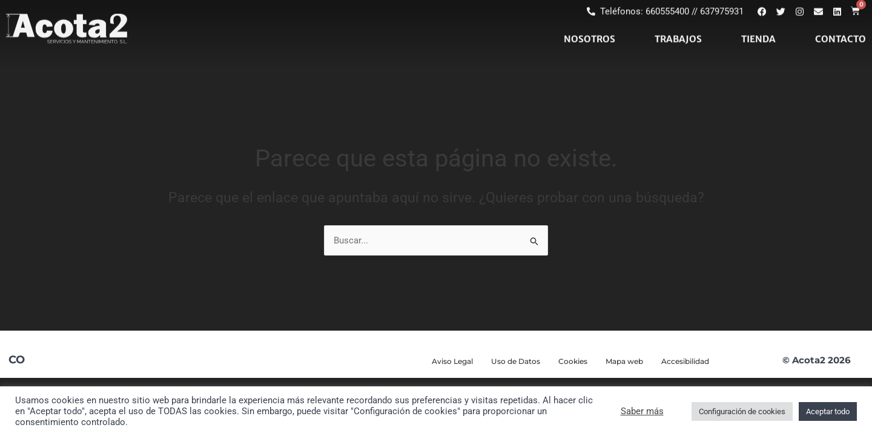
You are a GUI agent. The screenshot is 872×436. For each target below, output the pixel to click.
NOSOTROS (589, 23)
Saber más (642, 411)
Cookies (572, 361)
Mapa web (624, 361)
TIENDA (758, 23)
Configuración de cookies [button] (742, 411)
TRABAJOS (678, 23)
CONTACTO (840, 23)
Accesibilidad (685, 361)
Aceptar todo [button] (828, 411)
